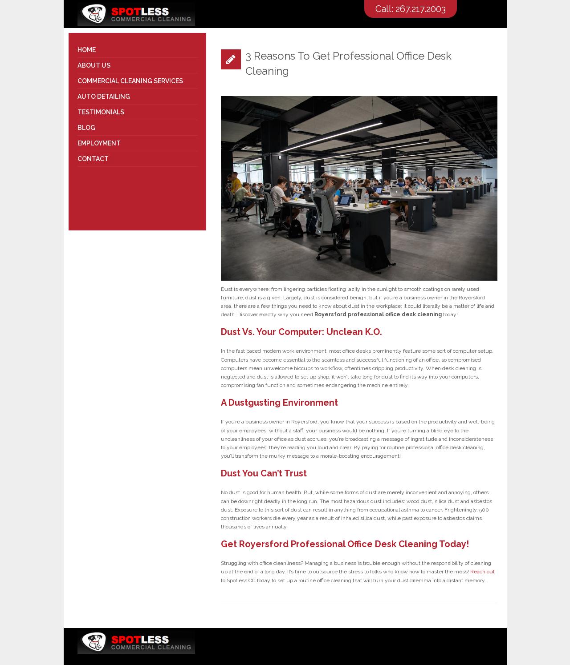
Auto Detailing (103, 96)
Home (86, 50)
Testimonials (100, 112)
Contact (93, 159)
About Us (93, 65)
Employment (99, 143)
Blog (86, 128)
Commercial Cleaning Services (130, 81)
